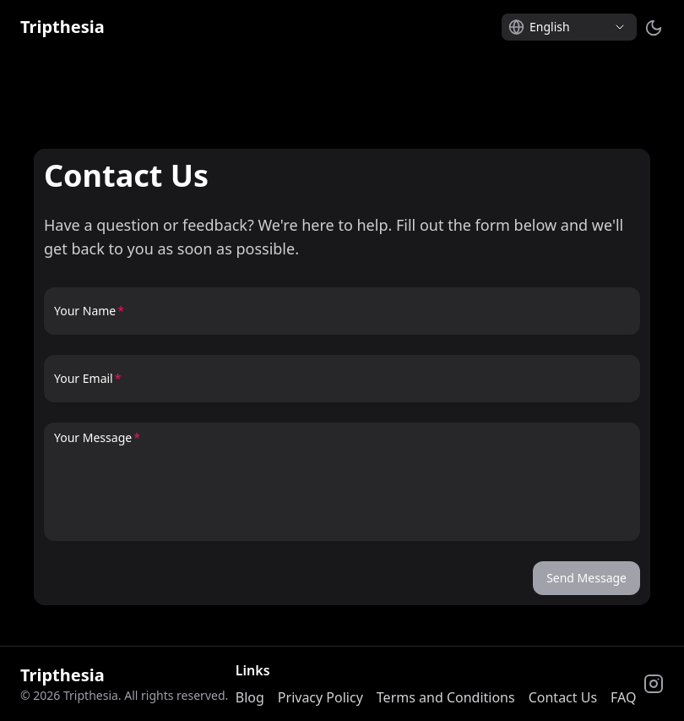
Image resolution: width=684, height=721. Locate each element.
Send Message (586, 578)
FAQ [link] (623, 697)
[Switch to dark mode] (653, 27)
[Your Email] (342, 385)
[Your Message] (342, 490)
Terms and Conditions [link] (446, 697)
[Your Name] (342, 317)
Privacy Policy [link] (320, 697)
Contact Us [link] (563, 697)
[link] (62, 27)
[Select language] (569, 27)
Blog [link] (250, 697)
